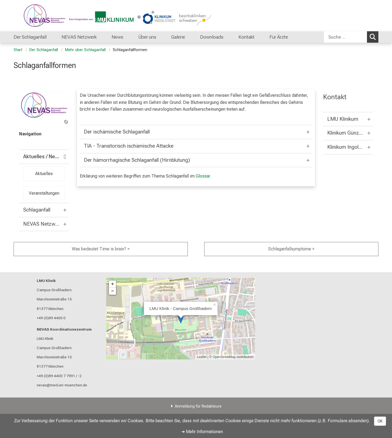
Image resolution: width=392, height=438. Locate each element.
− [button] (112, 291)
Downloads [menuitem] (211, 37)
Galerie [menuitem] (178, 37)
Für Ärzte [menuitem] (279, 37)
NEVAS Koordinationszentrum (64, 329)
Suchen (374, 36)
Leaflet (202, 357)
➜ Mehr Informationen (202, 431)
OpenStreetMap (224, 357)
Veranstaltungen (44, 192)
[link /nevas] (44, 108)
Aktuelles (44, 173)
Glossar (203, 176)
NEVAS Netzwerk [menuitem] (79, 37)
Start (18, 50)
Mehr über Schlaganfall (85, 50)
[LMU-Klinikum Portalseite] (46, 15)
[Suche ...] (345, 37)
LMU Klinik (46, 280)
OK (380, 421)
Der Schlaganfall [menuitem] (30, 37)
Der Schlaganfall (43, 50)
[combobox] (351, 37)
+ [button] (112, 284)
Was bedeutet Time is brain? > (101, 248)
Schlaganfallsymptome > (291, 248)
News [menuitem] (117, 37)
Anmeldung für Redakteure (198, 406)
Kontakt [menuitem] (246, 37)
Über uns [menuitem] (147, 37)
